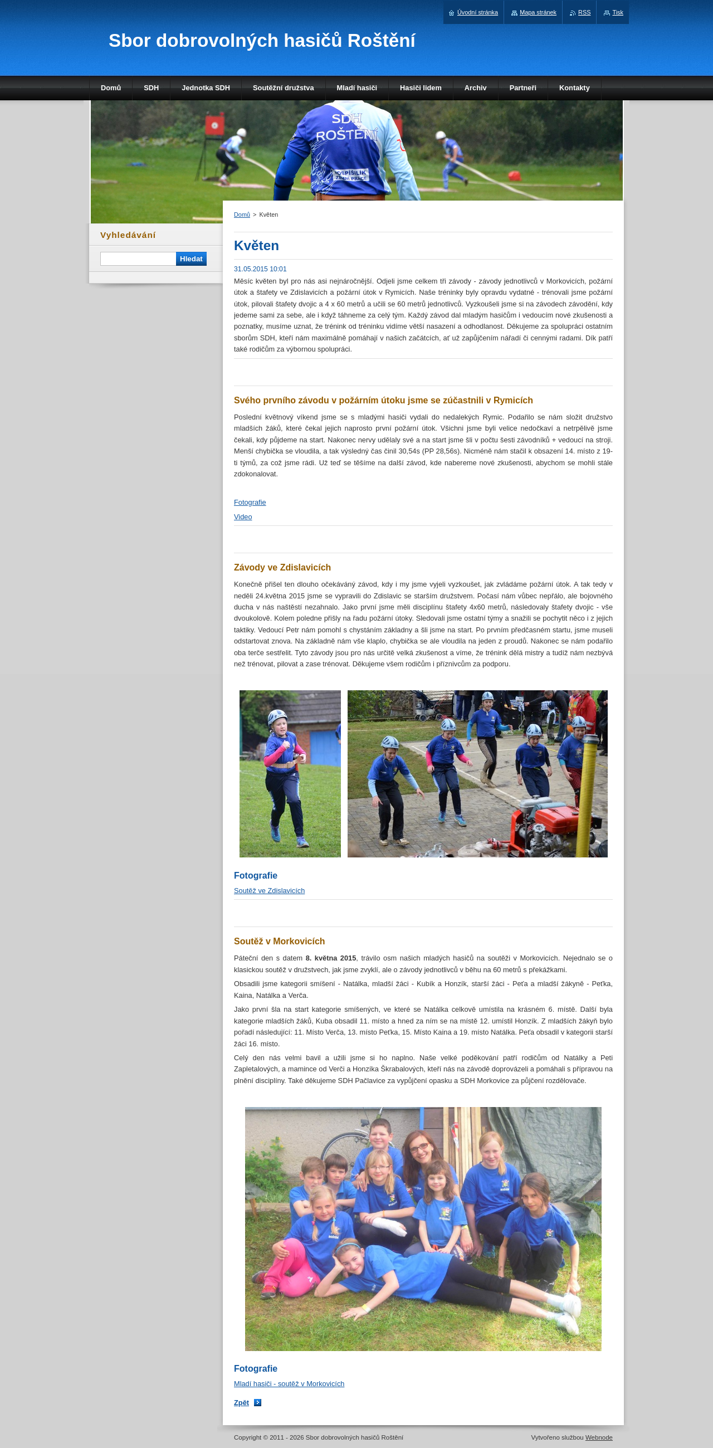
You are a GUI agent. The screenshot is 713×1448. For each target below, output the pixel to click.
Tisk (617, 12)
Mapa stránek (538, 12)
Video (243, 517)
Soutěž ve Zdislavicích (269, 890)
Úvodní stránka (477, 12)
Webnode (599, 1437)
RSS (584, 12)
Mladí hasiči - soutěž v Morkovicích (289, 1383)
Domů (242, 214)
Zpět (241, 1402)
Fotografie (250, 502)
